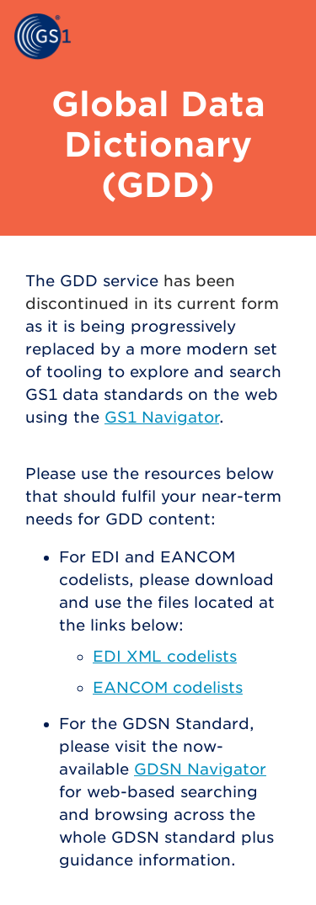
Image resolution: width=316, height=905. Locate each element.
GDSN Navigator (200, 769)
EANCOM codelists (168, 687)
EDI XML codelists (165, 656)
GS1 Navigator (161, 417)
